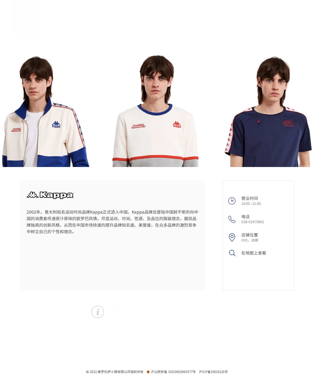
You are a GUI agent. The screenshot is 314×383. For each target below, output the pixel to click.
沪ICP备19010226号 (213, 371)
